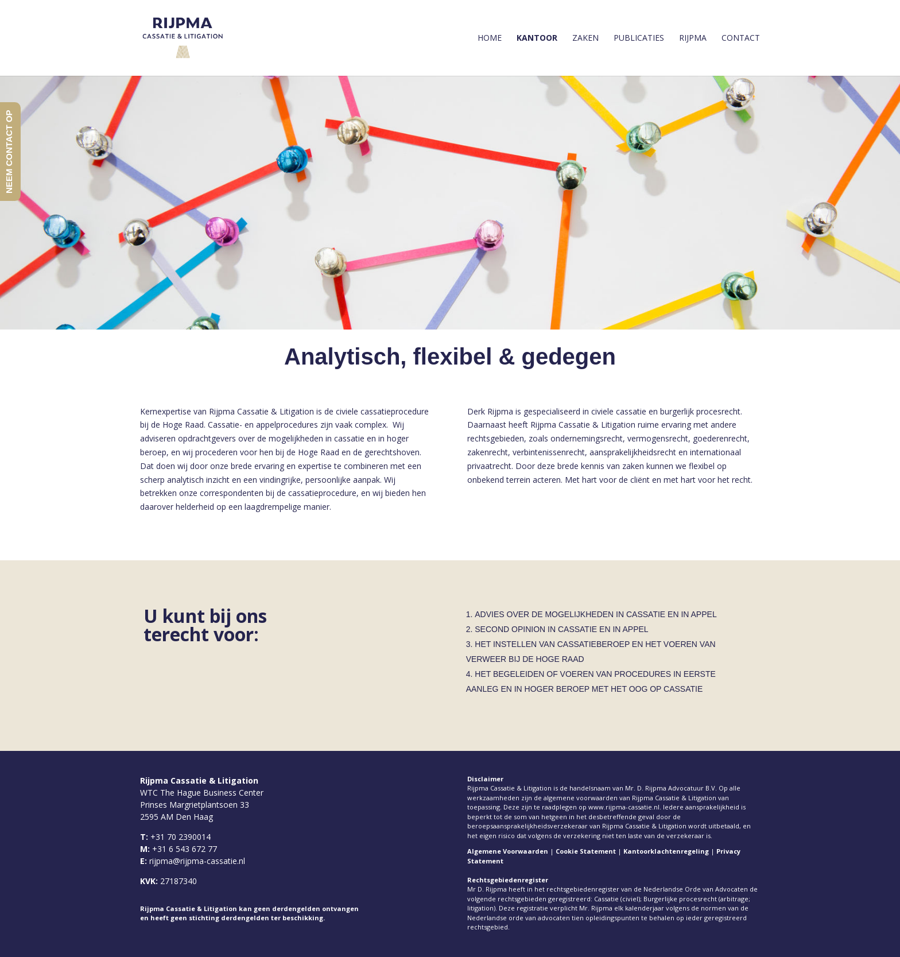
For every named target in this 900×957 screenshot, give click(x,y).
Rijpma (693, 38)
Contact (740, 38)
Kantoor (537, 38)
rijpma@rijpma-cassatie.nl (197, 860)
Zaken (585, 38)
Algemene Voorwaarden (507, 851)
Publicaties (639, 38)
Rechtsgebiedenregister (507, 879)
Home (490, 38)
